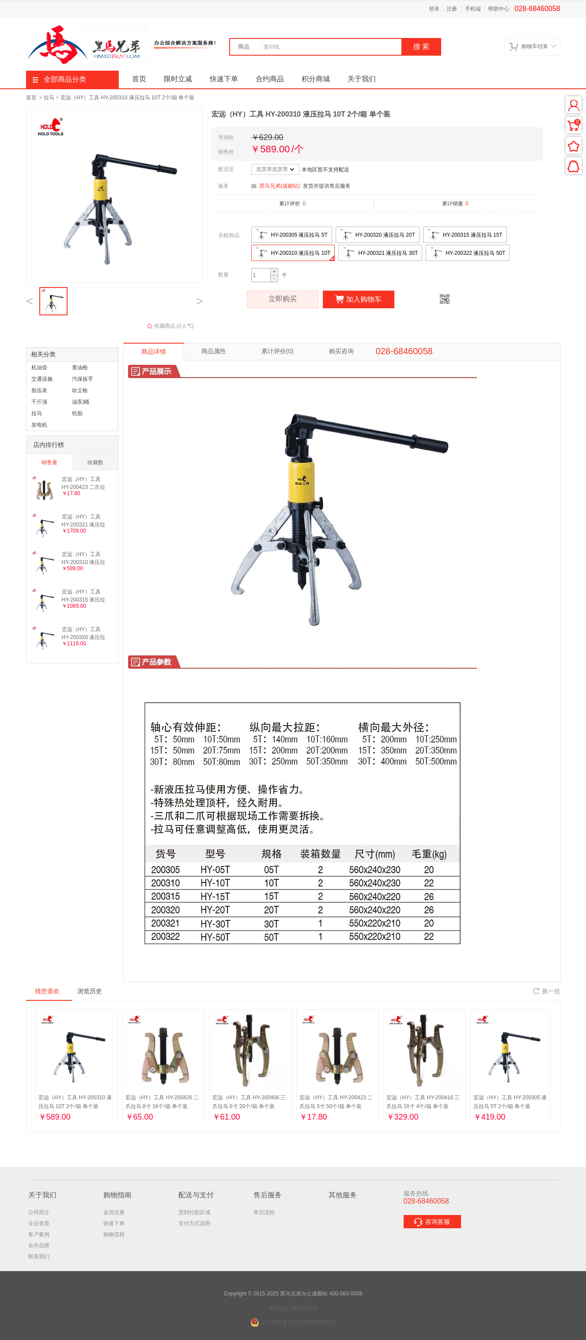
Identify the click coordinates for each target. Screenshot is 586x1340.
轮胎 (77, 413)
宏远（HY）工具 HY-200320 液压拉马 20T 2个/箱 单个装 (84, 633)
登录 (434, 9)
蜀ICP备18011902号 (293, 1309)
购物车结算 (532, 46)
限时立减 (178, 79)
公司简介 (38, 1212)
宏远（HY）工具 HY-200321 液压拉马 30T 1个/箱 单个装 (84, 520)
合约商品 (270, 79)
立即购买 (282, 299)
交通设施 (42, 379)
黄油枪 (80, 367)
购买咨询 (341, 351)
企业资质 (38, 1223)
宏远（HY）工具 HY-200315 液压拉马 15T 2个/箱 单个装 (84, 595)
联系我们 (38, 1256)
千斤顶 (39, 402)
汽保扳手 (82, 379)
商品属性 (213, 351)
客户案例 (38, 1234)
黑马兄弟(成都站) (279, 186)
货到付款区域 (194, 1212)
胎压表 (39, 390)
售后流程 (264, 1212)
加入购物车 (358, 299)
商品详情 (153, 351)
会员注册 (114, 1212)
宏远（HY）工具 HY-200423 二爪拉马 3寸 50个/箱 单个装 (85, 482)
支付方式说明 (194, 1223)
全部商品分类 (59, 79)
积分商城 (316, 79)
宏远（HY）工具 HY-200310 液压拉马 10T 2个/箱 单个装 (127, 98)
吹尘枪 (80, 390)
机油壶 (39, 367)
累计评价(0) (277, 351)
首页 (139, 79)
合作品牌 (38, 1245)
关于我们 (362, 79)
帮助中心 (498, 9)
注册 (451, 9)
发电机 (39, 425)
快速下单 (224, 79)
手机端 (473, 9)
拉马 (49, 98)
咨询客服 (432, 1222)
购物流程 (114, 1234)
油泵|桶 (80, 402)
